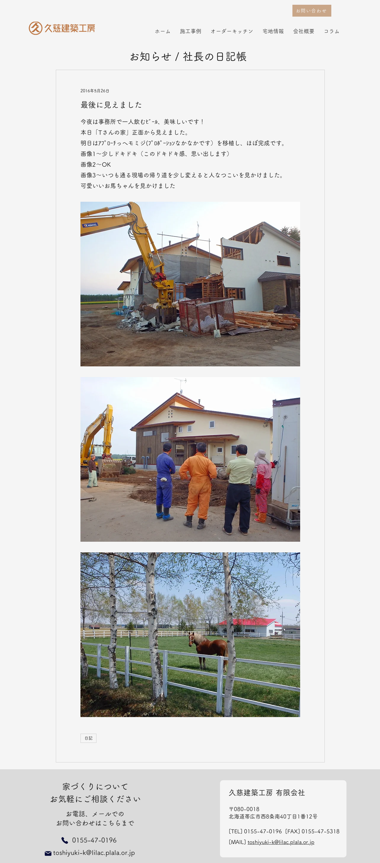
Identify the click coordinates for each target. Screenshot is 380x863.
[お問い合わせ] (311, 11)
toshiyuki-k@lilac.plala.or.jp (281, 842)
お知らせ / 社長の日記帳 (188, 56)
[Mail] (48, 853)
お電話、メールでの (95, 813)
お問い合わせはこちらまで (95, 823)
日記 (88, 738)
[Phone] (64, 840)
